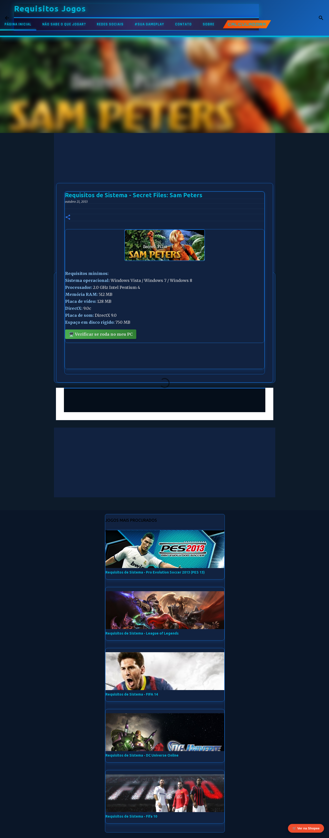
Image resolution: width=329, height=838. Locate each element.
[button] (68, 217)
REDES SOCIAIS (110, 24)
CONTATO (183, 24)
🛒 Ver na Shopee (306, 828)
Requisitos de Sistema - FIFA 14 (131, 694)
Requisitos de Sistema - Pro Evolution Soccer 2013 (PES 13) (155, 572)
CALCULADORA (247, 24)
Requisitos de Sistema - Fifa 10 (131, 816)
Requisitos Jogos (50, 8)
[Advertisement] (164, 168)
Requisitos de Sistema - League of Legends (142, 633)
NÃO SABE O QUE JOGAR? (64, 24)
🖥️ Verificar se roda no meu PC (101, 334)
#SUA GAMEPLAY (149, 24)
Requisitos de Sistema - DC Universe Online (142, 755)
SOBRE (208, 24)
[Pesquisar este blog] (299, 18)
